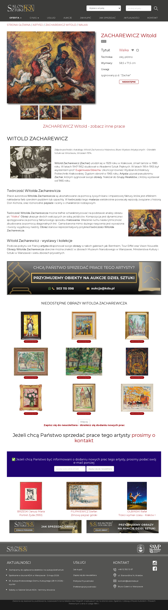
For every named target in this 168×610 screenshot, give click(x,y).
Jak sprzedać (107, 17)
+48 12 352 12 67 (125, 569)
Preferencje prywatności (84, 586)
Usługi (51, 17)
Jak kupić (85, 17)
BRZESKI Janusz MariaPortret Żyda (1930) (31, 513)
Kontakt (152, 17)
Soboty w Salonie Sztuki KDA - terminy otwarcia (32, 590)
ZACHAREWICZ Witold (129, 35)
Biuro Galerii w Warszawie (130, 586)
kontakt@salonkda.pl (128, 581)
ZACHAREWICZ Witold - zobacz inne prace (84, 126)
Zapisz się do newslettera (85, 575)
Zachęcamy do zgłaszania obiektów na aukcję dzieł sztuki (36, 570)
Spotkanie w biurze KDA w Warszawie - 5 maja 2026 (34, 575)
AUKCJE (67, 17)
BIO (104, 41)
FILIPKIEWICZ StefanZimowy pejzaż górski (84, 513)
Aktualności (131, 17)
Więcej (84, 421)
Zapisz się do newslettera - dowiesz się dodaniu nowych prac (84, 425)
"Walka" (15, 216)
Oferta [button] (15, 17)
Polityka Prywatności (83, 581)
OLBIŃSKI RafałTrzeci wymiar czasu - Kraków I (137, 513)
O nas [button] (34, 17)
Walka (124, 50)
